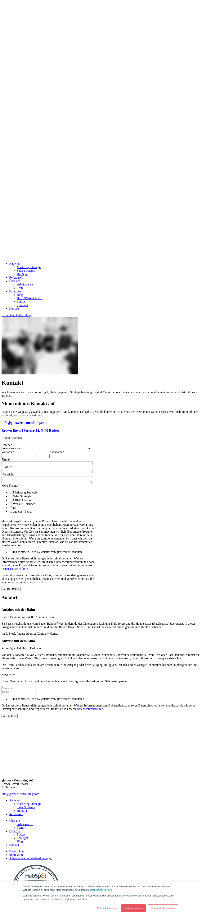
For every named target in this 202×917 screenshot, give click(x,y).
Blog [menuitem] (20, 294)
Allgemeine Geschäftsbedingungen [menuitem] (30, 859)
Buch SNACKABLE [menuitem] (30, 298)
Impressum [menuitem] (16, 856)
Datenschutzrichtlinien (100, 890)
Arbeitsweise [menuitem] (25, 284)
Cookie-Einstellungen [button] (108, 908)
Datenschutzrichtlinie (15, 570)
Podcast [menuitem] (21, 301)
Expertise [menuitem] (15, 291)
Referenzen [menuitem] (16, 277)
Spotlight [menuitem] (22, 305)
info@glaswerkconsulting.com (20, 795)
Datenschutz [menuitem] (16, 852)
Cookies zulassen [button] (133, 908)
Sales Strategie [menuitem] (26, 270)
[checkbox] (49, 503)
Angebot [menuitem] (14, 263)
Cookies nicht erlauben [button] (163, 908)
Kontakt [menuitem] (14, 308)
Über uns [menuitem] (14, 281)
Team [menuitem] (20, 287)
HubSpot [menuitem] (22, 274)
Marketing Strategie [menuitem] (29, 267)
